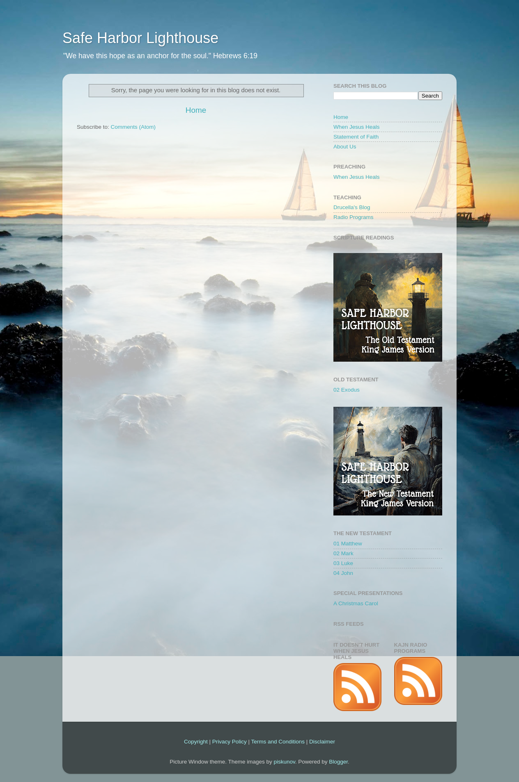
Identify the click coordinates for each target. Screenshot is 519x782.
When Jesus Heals (356, 127)
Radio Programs (353, 217)
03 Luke (343, 563)
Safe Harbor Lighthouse (140, 38)
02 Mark (343, 553)
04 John (343, 573)
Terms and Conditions (278, 742)
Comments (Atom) (133, 127)
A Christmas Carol (355, 603)
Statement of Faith (356, 137)
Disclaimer (322, 742)
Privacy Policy (229, 742)
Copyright (196, 742)
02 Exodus (346, 390)
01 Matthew (347, 543)
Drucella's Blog (351, 207)
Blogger (338, 762)
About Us (344, 147)
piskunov (284, 762)
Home (196, 110)
